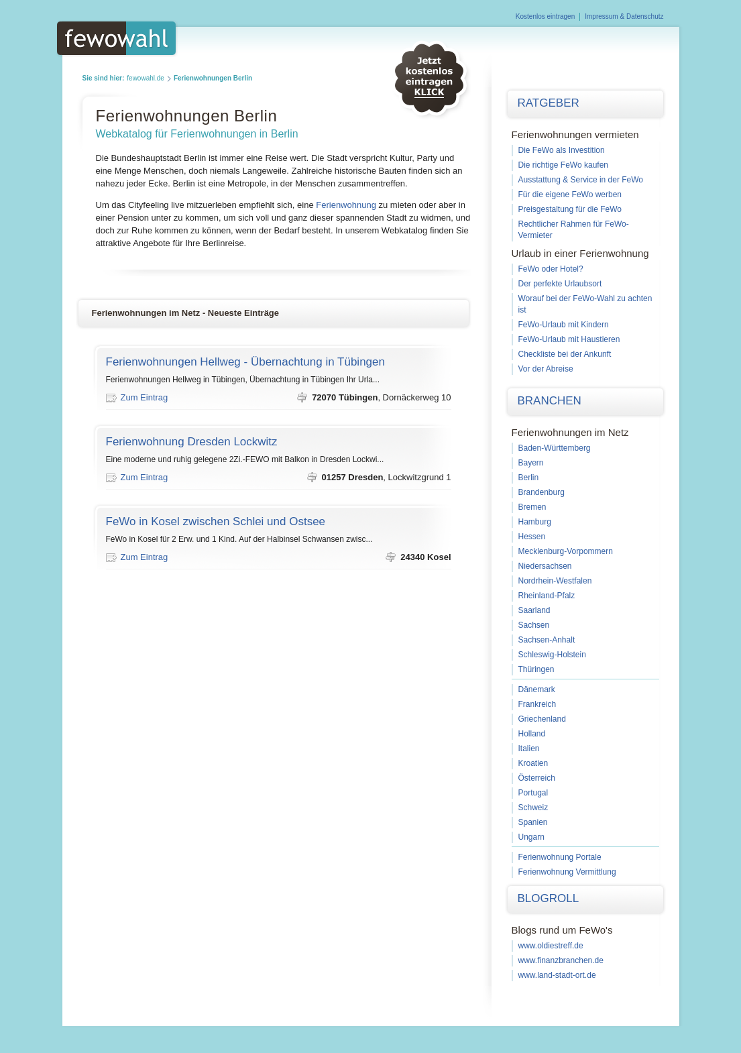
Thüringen (536, 669)
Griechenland (542, 719)
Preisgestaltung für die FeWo (570, 209)
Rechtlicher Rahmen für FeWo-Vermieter (573, 229)
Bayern (531, 462)
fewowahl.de (145, 78)
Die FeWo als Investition (561, 150)
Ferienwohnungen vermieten (575, 134)
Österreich (536, 778)
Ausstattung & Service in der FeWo (581, 179)
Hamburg (534, 521)
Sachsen (534, 625)
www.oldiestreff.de (550, 945)
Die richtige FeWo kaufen (563, 165)
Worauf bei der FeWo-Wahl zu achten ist (585, 304)
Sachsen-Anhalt (546, 640)
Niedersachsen (545, 566)
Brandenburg (541, 492)
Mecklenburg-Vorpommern (565, 551)
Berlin (528, 477)
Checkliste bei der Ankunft (565, 354)
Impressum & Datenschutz (624, 16)
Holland (532, 733)
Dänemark (536, 689)
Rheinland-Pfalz (546, 595)
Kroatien (533, 763)
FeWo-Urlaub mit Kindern (563, 324)
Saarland (534, 610)
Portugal (533, 792)
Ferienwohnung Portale (560, 857)
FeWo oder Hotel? (550, 269)
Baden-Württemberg (554, 448)
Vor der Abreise (545, 369)
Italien (529, 748)
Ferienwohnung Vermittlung (567, 872)
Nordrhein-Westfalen (555, 581)
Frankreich (537, 704)
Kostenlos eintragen (545, 16)
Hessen (532, 536)
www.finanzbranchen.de (561, 960)
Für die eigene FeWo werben (570, 194)
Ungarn (531, 837)
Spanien (533, 822)
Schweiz (533, 807)
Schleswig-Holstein (552, 654)
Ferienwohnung (346, 205)
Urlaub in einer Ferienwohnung (580, 253)
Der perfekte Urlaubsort (560, 283)
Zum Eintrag (144, 397)
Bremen (532, 507)
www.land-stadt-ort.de (557, 975)
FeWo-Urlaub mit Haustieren (569, 339)
